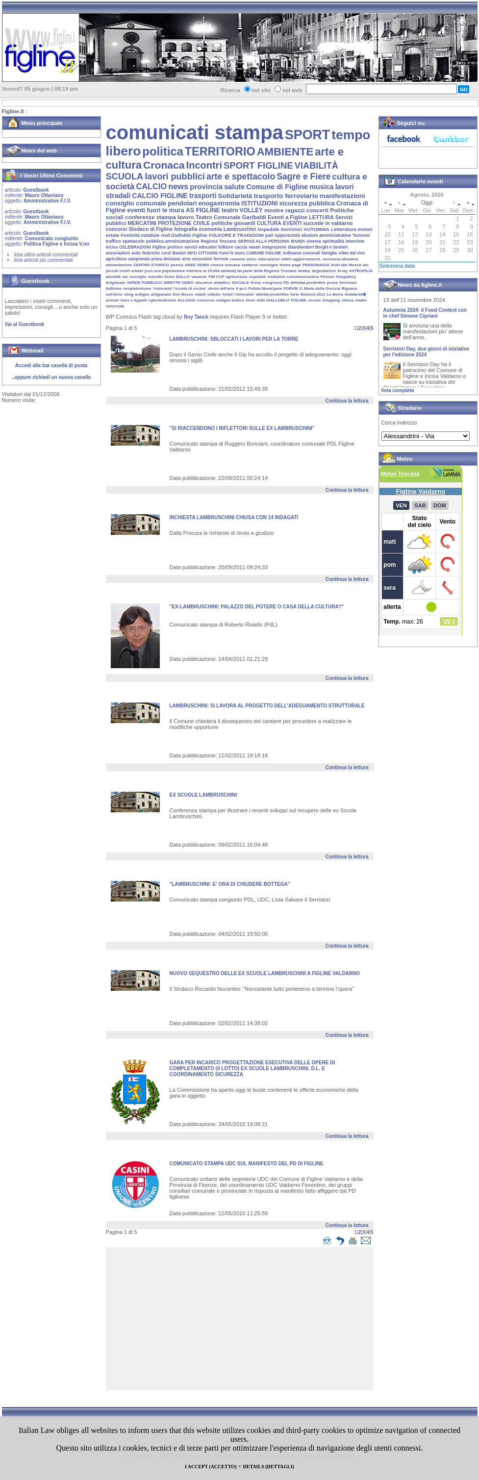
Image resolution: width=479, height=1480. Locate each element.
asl (124, 277)
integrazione (274, 247)
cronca (217, 265)
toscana (232, 265)
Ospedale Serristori (279, 229)
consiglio (138, 277)
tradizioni (276, 277)
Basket (179, 253)
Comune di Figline (277, 187)
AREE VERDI (197, 265)
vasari (254, 247)
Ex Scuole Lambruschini (203, 795)
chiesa (347, 300)
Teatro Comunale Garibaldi (231, 217)
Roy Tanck (196, 317)
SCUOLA (125, 176)
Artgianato (116, 282)
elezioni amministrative (326, 235)
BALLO (183, 277)
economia (210, 229)
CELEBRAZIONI (135, 247)
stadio (361, 300)
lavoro (185, 217)
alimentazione (119, 265)
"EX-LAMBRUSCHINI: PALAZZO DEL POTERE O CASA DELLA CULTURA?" (257, 606)
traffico (113, 241)
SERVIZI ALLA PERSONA (263, 241)
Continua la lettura (347, 400)
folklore (225, 247)
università (115, 306)
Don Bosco (183, 294)
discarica (203, 282)
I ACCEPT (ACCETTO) (210, 1466)
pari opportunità (282, 235)
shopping (331, 300)
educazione (268, 259)
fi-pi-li (241, 288)
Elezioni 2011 (313, 294)
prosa (332, 282)
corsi (166, 253)
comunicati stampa (194, 132)
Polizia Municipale (265, 288)
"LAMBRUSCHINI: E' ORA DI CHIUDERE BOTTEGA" (230, 884)
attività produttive (272, 294)
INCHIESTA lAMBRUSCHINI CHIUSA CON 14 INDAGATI (234, 517)
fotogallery (346, 277)
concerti (317, 210)
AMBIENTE (285, 152)
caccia (241, 247)
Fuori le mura (232, 253)
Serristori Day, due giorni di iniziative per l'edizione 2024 (426, 354)
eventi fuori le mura (155, 210)
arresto (112, 300)
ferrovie (221, 259)
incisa (112, 247)
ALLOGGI (186, 300)
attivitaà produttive (308, 282)
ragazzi (295, 210)
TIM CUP (216, 277)
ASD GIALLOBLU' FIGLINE (281, 300)
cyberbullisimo (162, 300)
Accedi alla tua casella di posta (51, 365)
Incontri (204, 165)
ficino (256, 282)
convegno (268, 265)
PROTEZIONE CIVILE (184, 223)
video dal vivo (351, 253)
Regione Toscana (219, 241)
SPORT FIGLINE (258, 165)
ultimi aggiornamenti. (301, 259)
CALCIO (151, 186)
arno (186, 259)
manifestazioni (342, 196)
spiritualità (333, 241)
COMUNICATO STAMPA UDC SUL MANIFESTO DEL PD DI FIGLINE (247, 1163)
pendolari (182, 203)
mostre (273, 210)
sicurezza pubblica (307, 203)
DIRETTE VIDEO (179, 282)
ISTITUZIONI (259, 203)
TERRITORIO (220, 151)
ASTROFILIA (361, 271)
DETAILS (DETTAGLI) (268, 1466)
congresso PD (276, 282)
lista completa (397, 390)
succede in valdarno (328, 223)
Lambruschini (240, 229)
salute (234, 187)
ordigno (142, 294)
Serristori (348, 282)
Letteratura (343, 229)
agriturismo (237, 277)
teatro (230, 210)
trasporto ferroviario (285, 196)
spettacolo (134, 241)
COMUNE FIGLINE (263, 253)
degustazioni (324, 271)
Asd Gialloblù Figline (184, 235)
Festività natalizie (140, 235)
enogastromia (219, 203)
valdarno (249, 265)
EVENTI (292, 223)
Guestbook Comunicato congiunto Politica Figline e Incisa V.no (47, 238)
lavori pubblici (175, 176)
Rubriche (151, 253)
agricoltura (116, 259)
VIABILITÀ (316, 165)
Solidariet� (355, 294)
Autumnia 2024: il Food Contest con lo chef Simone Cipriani (425, 316)
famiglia (329, 253)
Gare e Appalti (134, 300)
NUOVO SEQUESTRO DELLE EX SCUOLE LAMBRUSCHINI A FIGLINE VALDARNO (265, 973)
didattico (222, 282)
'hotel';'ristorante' (238, 294)
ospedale (257, 277)
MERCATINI (141, 223)
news (178, 186)
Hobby (304, 271)
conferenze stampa (150, 217)
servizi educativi (200, 247)
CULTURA (269, 223)
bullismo (114, 288)
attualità (113, 277)
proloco (174, 247)
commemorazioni (303, 277)
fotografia (185, 229)
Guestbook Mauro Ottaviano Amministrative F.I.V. (38, 195)
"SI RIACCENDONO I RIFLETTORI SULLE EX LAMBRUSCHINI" (242, 428)
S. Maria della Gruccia (320, 288)
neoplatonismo (137, 288)
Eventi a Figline (287, 217)
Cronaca (164, 165)
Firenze (327, 277)
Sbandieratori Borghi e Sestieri (318, 247)
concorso (206, 300)
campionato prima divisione (154, 259)
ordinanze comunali (301, 253)
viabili (200, 294)
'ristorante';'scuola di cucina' (179, 288)
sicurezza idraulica (340, 259)
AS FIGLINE (203, 210)
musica (321, 187)
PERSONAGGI (316, 265)
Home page (290, 265)
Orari (250, 300)
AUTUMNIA (316, 229)
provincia (206, 186)
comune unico (243, 259)
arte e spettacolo (240, 176)
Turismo (361, 235)
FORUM (290, 288)
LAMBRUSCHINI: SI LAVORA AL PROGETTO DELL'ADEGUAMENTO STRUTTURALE (267, 705)
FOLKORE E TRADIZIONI (236, 235)
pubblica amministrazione (173, 241)
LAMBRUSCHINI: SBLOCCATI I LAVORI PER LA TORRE (234, 339)
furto (294, 294)
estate (113, 235)
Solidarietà (235, 196)
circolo (314, 300)
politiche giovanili (233, 223)
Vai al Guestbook (25, 324)
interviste (355, 241)
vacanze (198, 277)
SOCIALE (240, 282)
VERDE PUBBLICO (144, 282)
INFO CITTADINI (202, 253)
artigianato (161, 294)
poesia (177, 265)
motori (364, 229)
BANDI (297, 241)
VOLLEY (251, 210)
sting (128, 294)
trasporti (203, 196)
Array (342, 271)
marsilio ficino (161, 277)
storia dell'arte (221, 288)
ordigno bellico (230, 300)
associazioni (118, 253)
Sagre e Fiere (303, 176)
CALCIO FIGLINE (159, 196)
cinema (313, 241)
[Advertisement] (242, 1320)
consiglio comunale (136, 203)
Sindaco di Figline (150, 229)
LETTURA (321, 217)
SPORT (307, 134)
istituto (214, 294)
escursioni (202, 259)
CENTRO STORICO (151, 265)
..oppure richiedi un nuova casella (51, 377)
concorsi (116, 229)
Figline (159, 247)
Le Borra (335, 294)
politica (162, 151)
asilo (136, 253)
